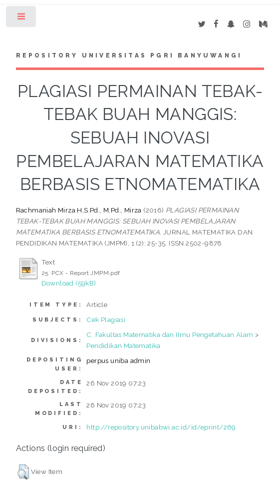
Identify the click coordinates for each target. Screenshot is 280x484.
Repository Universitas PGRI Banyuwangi (129, 55)
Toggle (21, 19)
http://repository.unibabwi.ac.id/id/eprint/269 (161, 427)
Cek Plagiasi (105, 320)
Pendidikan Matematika (123, 346)
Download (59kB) (68, 283)
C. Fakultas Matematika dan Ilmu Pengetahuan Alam (169, 334)
